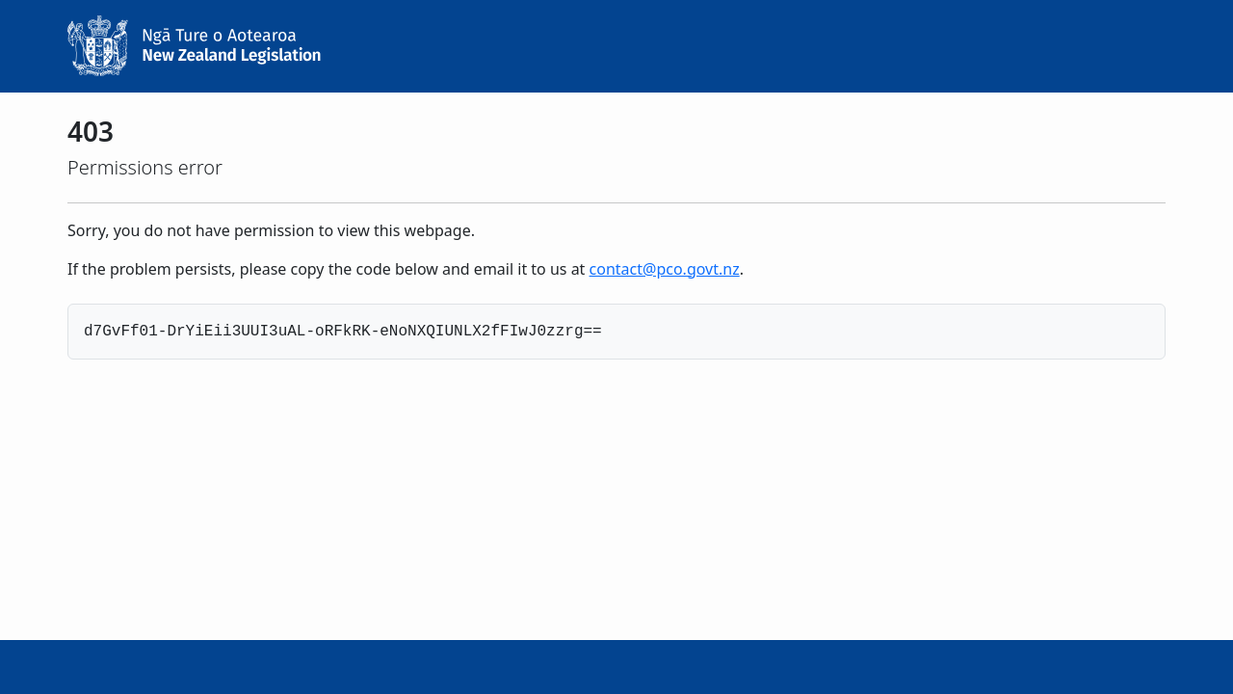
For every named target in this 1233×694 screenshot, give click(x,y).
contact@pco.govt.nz (665, 269)
